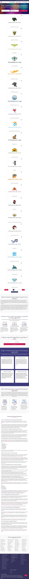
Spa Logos (23, 546)
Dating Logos (9, 543)
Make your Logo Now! (14, 291)
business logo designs (14, 457)
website (7, 530)
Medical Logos (17, 550)
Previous (6, 289)
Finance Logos (17, 539)
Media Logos (16, 549)
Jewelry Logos (16, 546)
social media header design (11, 503)
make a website (6, 503)
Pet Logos (2, 545)
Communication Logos (11, 539)
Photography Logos (24, 539)
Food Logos (9, 549)
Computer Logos (3, 550)
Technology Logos (24, 550)
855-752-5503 (21, 0)
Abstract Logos (2, 539)
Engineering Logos (10, 546)
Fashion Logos (9, 550)
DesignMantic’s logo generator (8, 440)
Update (23, 10)
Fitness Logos (16, 540)
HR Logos (9, 544)
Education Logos (10, 545)
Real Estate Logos (24, 543)
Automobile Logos (3, 543)
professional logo (21, 509)
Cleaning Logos (2, 549)
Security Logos (24, 545)
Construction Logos (10, 540)
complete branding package (13, 504)
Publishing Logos (24, 540)
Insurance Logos (17, 545)
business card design (8, 468)
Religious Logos (24, 544)
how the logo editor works (19, 491)
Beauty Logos (2, 546)
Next (23, 289)
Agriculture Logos (3, 544)
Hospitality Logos (17, 544)
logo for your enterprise (18, 518)
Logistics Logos (24, 549)
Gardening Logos (17, 543)
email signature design (18, 503)
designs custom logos (7, 512)
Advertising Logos (3, 540)
